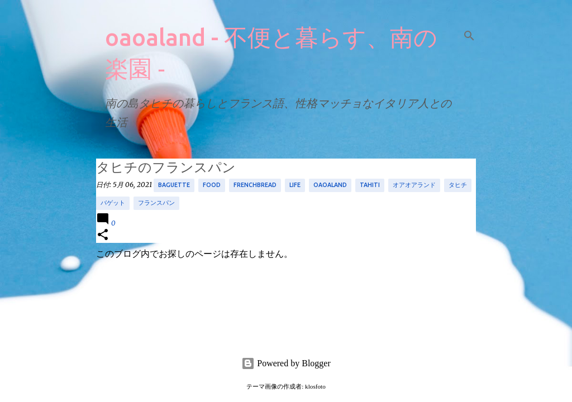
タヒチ (458, 184)
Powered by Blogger (286, 363)
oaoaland (330, 184)
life (295, 184)
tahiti (370, 184)
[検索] (469, 35)
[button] (102, 235)
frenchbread (255, 184)
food (212, 184)
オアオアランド (414, 184)
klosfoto (315, 386)
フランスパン (156, 202)
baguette (174, 184)
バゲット (113, 202)
